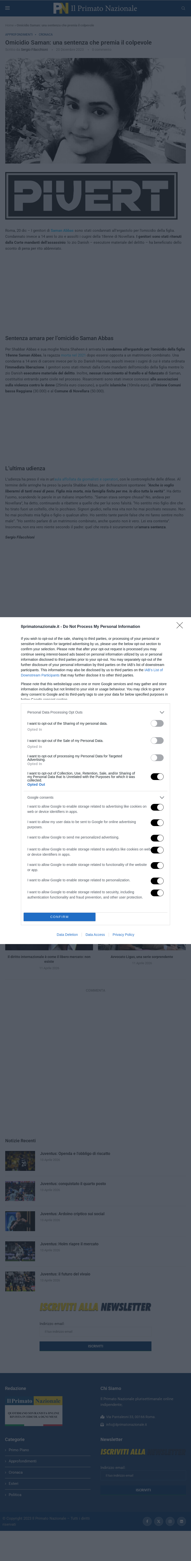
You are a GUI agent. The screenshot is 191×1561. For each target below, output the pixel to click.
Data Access (95, 935)
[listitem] (95, 712)
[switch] (157, 723)
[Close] (181, 627)
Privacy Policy (123, 935)
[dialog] (95, 780)
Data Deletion (67, 935)
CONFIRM (59, 917)
